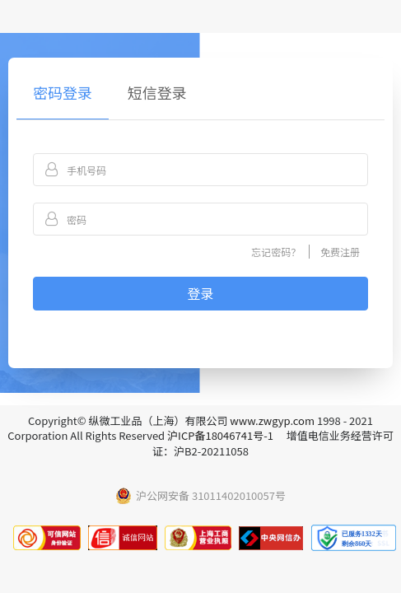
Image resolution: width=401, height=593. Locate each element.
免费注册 (340, 252)
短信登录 (157, 92)
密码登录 (62, 92)
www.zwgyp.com (272, 420)
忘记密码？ (276, 252)
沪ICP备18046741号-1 (220, 435)
